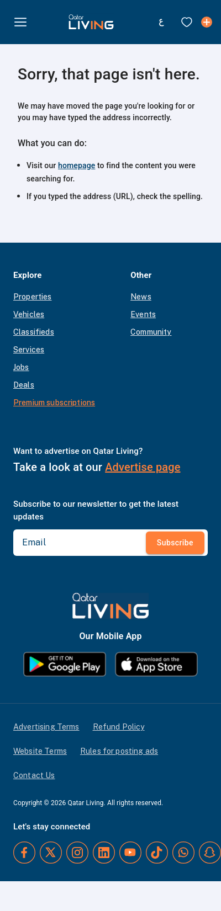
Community (150, 332)
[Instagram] (77, 853)
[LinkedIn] (104, 853)
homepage (76, 165)
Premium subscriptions (54, 402)
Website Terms (40, 751)
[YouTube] (130, 853)
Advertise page (142, 467)
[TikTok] (157, 853)
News (140, 296)
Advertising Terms (46, 726)
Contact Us (34, 775)
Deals (23, 385)
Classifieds (33, 332)
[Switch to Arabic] (161, 22)
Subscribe (175, 542)
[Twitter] (51, 853)
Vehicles (28, 314)
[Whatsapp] (183, 853)
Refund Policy (119, 726)
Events (143, 314)
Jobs (21, 367)
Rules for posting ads (119, 751)
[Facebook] (24, 853)
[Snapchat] (210, 853)
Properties (32, 296)
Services (28, 349)
